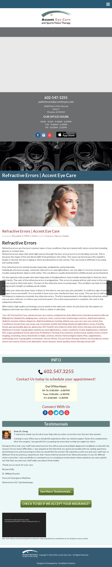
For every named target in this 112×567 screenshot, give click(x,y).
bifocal (105, 315)
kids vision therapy (82, 327)
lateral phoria (98, 327)
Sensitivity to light (36, 335)
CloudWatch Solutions (66, 563)
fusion (5, 327)
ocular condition (70, 330)
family (71, 324)
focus (92, 324)
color (50, 318)
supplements (94, 335)
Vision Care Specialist (30, 341)
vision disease (49, 341)
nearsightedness (53, 330)
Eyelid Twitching (59, 324)
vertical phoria (95, 338)
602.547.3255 (56, 371)
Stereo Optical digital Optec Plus (71, 335)
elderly (66, 321)
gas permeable (16, 327)
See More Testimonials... (56, 491)
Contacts (49, 236)
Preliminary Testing (49, 332)
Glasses (58, 236)
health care (52, 327)
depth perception (96, 318)
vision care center (10, 341)
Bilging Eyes (8, 318)
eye (72, 321)
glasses (27, 327)
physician (34, 332)
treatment (37, 338)
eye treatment (43, 324)
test (16, 338)
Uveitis (83, 338)
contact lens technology (65, 318)
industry (63, 327)
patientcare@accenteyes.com (56, 101)
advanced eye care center (40, 315)
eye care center (90, 321)
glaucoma (36, 327)
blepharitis (19, 318)
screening (15, 335)
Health (66, 236)
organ (9, 332)
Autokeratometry (92, 315)
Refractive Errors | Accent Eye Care (31, 231)
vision (105, 338)
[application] (24, 525)
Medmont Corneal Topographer (17, 330)
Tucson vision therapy (68, 338)
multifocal (39, 330)
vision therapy (77, 341)
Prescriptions (66, 332)
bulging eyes (32, 318)
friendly (100, 324)
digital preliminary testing (49, 321)
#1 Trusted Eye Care (17, 315)
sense (23, 335)
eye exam (30, 324)
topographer (25, 338)
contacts (82, 318)
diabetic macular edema (13, 321)
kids (70, 327)
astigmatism (60, 315)
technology (7, 338)
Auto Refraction (74, 315)
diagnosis (31, 321)
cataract (43, 318)
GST (44, 327)
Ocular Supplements (88, 330)
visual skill (90, 341)
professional (80, 332)
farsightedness (82, 324)
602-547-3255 (56, 97)
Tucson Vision (50, 338)
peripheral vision (21, 332)
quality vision (93, 332)
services (50, 335)
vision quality (63, 341)
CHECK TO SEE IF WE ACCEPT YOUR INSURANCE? (56, 503)
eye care (79, 321)
